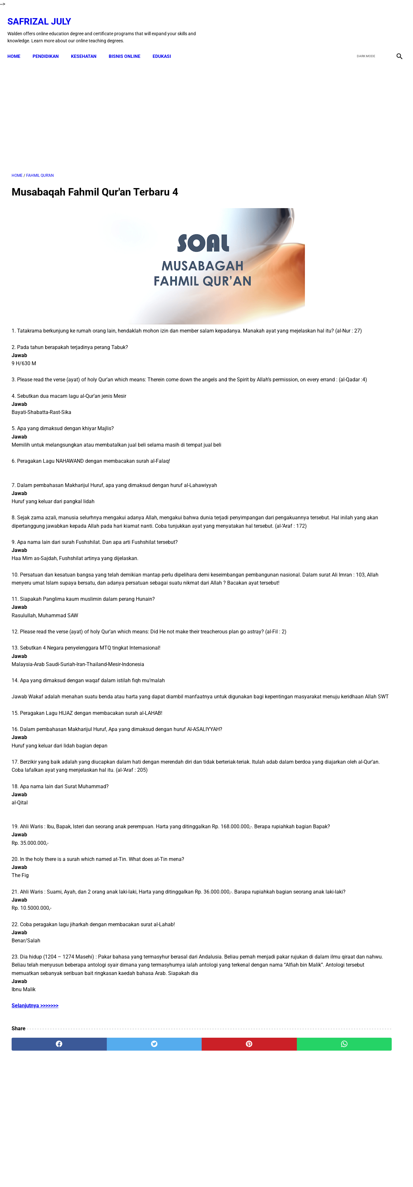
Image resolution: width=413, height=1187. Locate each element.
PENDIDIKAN (50, 45)
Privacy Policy (232, 1170)
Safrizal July (43, 14)
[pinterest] (175, 1111)
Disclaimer (156, 1170)
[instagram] (394, 23)
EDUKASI (166, 45)
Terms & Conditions (192, 1170)
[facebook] (349, 23)
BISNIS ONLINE (129, 45)
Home (18, 45)
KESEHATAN (88, 45)
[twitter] (364, 23)
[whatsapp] (240, 1111)
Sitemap (279, 1170)
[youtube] (379, 23)
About (259, 1170)
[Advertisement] (142, 109)
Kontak (132, 1170)
